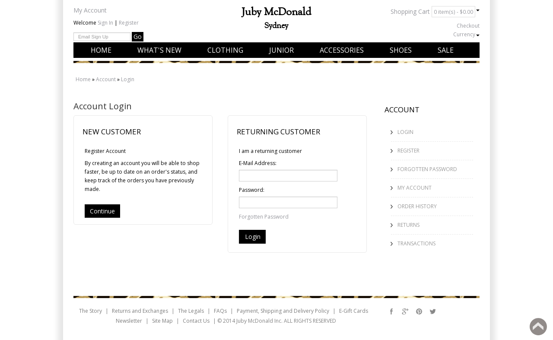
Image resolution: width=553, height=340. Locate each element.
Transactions (416, 243)
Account (106, 79)
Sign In (105, 22)
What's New (159, 50)
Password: (251, 190)
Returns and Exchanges (140, 311)
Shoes (401, 50)
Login (127, 79)
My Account (90, 10)
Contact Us (196, 320)
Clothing (225, 50)
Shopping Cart (435, 11)
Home (101, 50)
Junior (281, 50)
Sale (446, 50)
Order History (417, 206)
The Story (90, 311)
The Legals (191, 311)
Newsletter (129, 320)
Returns (408, 225)
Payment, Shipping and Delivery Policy (283, 311)
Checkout (468, 25)
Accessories (342, 50)
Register (129, 22)
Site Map (162, 320)
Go (137, 36)
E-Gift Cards (353, 311)
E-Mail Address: (257, 163)
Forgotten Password (264, 216)
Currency (466, 34)
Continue (102, 211)
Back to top (538, 326)
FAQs (220, 311)
